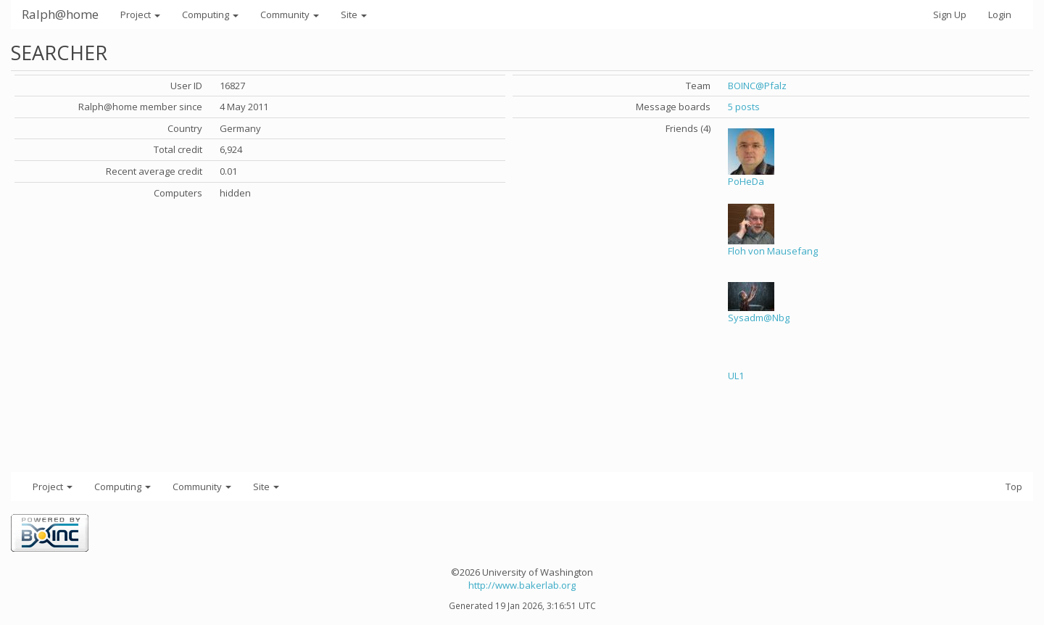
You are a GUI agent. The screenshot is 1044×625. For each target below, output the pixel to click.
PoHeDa (746, 181)
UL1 (736, 375)
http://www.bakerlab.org (522, 585)
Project (140, 14)
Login (999, 14)
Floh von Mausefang (773, 250)
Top (1014, 486)
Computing (210, 14)
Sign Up (949, 14)
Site (354, 14)
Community (289, 14)
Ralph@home (60, 14)
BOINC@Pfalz (757, 85)
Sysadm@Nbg (759, 317)
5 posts (744, 106)
